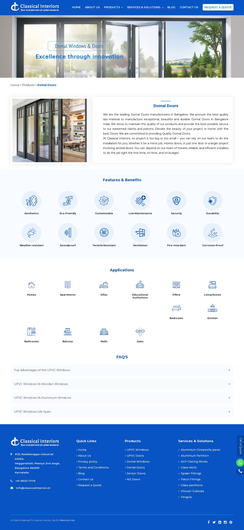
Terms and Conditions (92, 467)
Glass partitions (190, 485)
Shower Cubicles (191, 491)
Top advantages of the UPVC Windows (42, 370)
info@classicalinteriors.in (33, 487)
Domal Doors (135, 467)
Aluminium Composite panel (199, 449)
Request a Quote (218, 7)
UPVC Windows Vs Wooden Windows (41, 384)
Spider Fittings (189, 473)
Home (14, 85)
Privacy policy (86, 461)
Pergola (185, 497)
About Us (83, 455)
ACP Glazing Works (193, 461)
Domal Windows (137, 461)
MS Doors (132, 479)
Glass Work (187, 467)
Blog (80, 473)
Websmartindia (67, 520)
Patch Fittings (189, 479)
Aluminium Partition (193, 455)
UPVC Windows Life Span (32, 411)
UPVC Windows (137, 449)
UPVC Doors (134, 455)
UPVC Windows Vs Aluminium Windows (42, 397)
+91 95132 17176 (25, 480)
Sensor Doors (135, 473)
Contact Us (84, 479)
